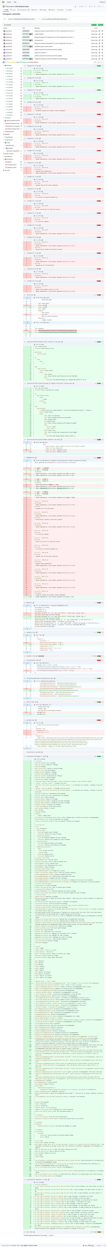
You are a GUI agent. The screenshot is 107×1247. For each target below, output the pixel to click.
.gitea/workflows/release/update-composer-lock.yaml (43, 439)
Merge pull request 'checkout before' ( (45, 31)
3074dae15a (27, 40)
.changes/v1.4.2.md (32, 188)
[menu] (102, 62)
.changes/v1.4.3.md (32, 201)
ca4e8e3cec (26, 31)
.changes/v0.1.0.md (32, 65)
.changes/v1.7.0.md (32, 253)
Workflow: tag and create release (44, 46)
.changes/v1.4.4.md (32, 213)
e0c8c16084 (26, 37)
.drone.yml (29, 295)
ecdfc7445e (27, 46)
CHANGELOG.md (30, 457)
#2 (55, 37)
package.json (30, 720)
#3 (56, 31)
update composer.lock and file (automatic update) (48, 49)
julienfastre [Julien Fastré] (9, 31)
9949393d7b (27, 34)
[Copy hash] (99, 31)
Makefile (29, 602)
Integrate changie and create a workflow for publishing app (51, 59)
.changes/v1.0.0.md (32, 102)
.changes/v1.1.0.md (32, 114)
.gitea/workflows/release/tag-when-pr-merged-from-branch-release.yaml (49, 383)
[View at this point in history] (102, 31)
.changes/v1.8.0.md (32, 269)
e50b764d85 (26, 49)
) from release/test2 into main (65, 31)
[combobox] (22, 19)
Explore (9, 2)
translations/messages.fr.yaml (36, 756)
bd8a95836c (26, 55)
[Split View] (99, 62)
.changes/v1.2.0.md (32, 138)
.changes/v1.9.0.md (32, 281)
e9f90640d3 (27, 59)
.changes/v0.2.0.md (32, 78)
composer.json (30, 632)
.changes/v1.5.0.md (32, 225)
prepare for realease (40, 52)
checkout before (39, 34)
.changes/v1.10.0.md (32, 126)
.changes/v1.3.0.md (32, 150)
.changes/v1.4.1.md (32, 176)
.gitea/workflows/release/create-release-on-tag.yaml (43, 341)
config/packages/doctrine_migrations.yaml (39, 678)
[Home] (3, 2)
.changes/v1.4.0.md (32, 162)
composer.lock (30, 656)
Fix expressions (39, 40)
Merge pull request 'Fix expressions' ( (45, 37)
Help (15, 2)
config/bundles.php (32, 660)
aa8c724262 (26, 52)
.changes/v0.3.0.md (32, 90)
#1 (54, 43)
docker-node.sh (31, 702)
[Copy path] (40, 66)
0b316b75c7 (26, 43)
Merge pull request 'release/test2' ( (44, 43)
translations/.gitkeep (33, 752)
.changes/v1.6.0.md (32, 237)
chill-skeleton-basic (22, 6)
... (74, 30)
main (94, 24)
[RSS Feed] (75, 6)
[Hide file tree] (4, 62)
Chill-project (9, 6)
